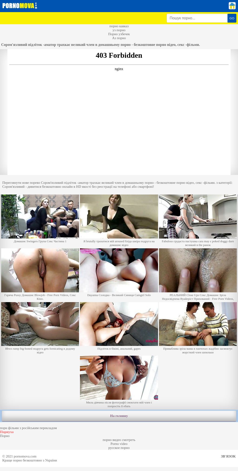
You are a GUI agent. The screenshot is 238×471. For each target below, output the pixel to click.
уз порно (119, 30)
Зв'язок (228, 456)
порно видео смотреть (119, 440)
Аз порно (119, 38)
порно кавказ (119, 26)
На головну (119, 416)
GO (231, 18)
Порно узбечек (119, 34)
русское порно (118, 448)
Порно (5, 436)
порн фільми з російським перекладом (28, 428)
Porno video (119, 444)
